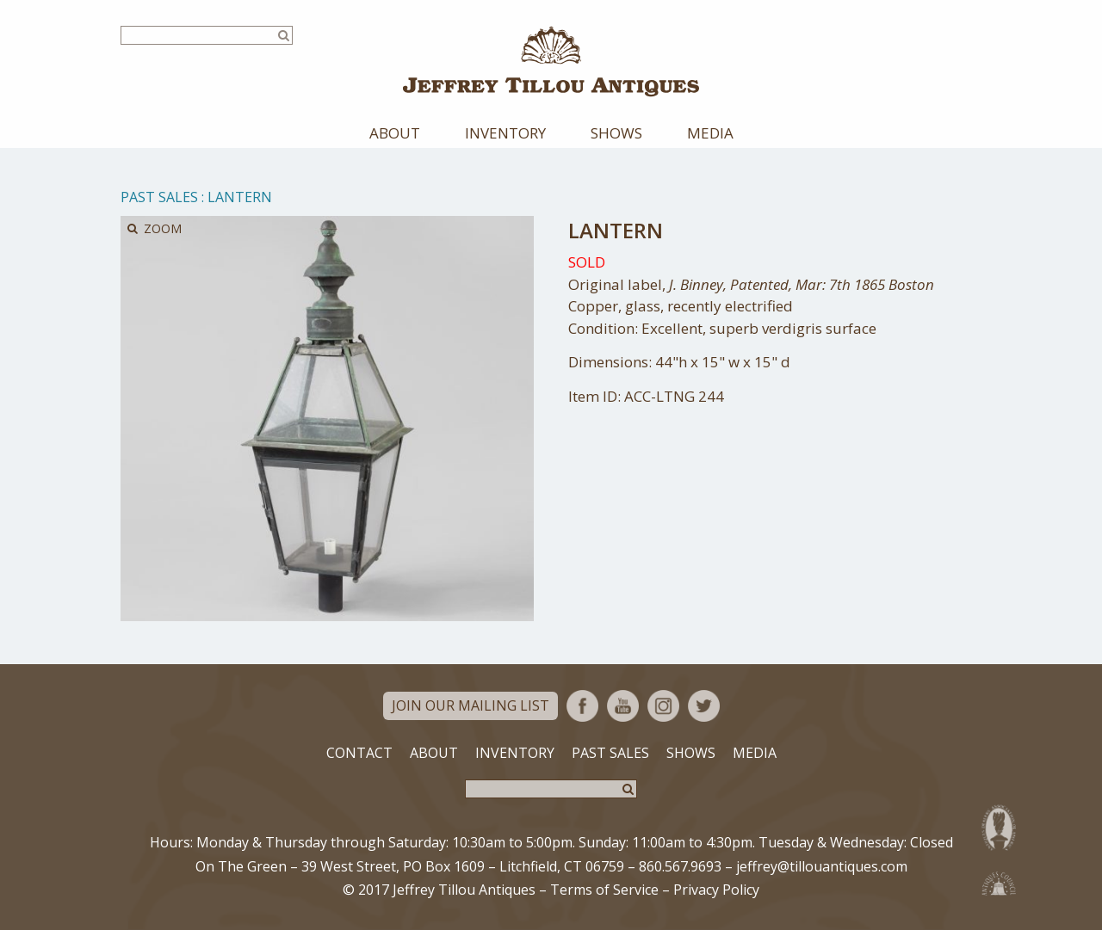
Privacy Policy (716, 889)
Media (710, 133)
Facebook (582, 706)
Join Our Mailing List (470, 705)
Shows (616, 133)
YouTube (623, 706)
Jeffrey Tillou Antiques (551, 61)
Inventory (505, 133)
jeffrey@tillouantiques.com (821, 866)
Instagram (663, 706)
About (394, 133)
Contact (359, 752)
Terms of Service (604, 889)
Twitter (704, 706)
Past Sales (159, 197)
